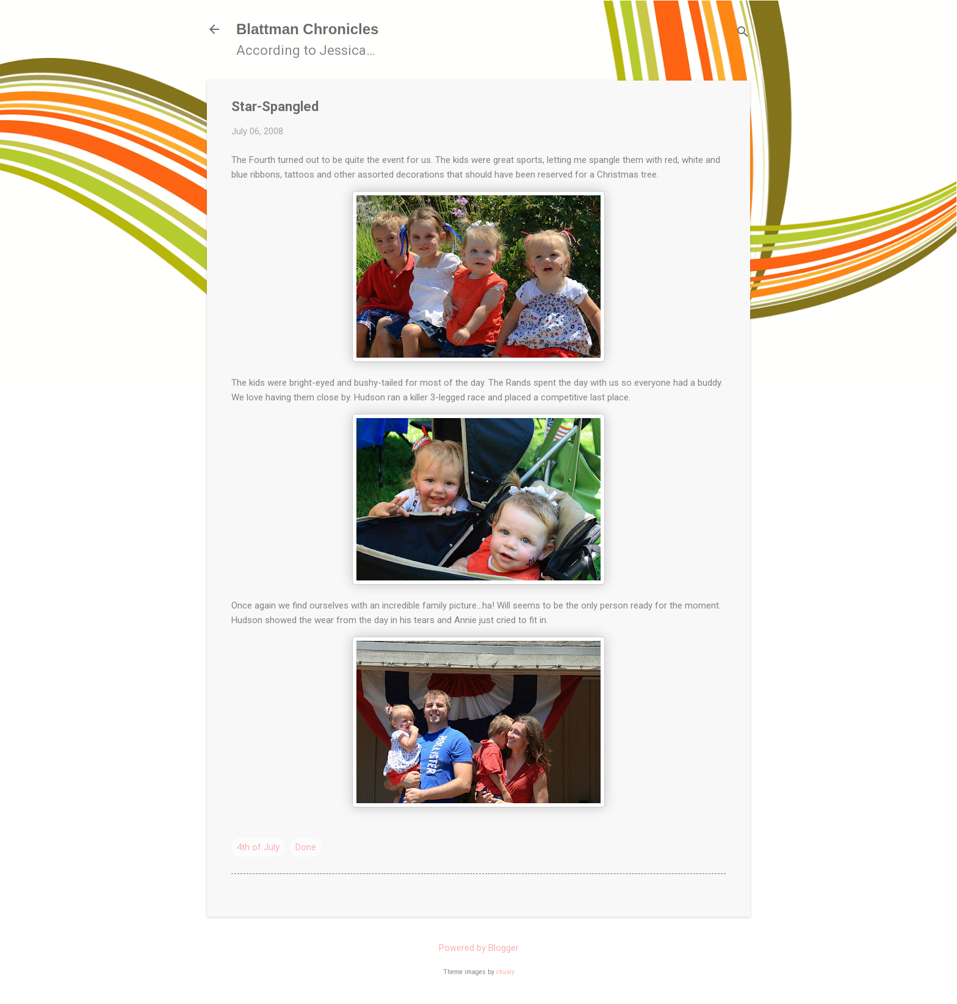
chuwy (505, 972)
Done (305, 847)
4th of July (258, 847)
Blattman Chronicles (307, 29)
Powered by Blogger (479, 947)
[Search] (742, 33)
